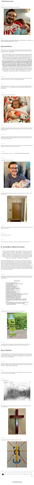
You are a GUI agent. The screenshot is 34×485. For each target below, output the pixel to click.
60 (24, 474)
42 (28, 472)
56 (18, 474)
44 (31, 472)
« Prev (2, 471)
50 (10, 474)
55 (17, 474)
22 (29, 471)
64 (30, 474)
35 (18, 472)
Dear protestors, (6, 46)
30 (11, 472)
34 (17, 472)
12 (15, 471)
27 (7, 472)
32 (14, 472)
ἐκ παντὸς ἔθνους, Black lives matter (13, 247)
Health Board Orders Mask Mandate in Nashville (21, 153)
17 (22, 471)
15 (19, 471)
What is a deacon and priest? (19, 79)
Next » (32, 475)
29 (10, 472)
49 (8, 474)
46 (4, 474)
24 (32, 471)
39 (24, 472)
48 (7, 474)
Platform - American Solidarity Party (11, 365)
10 (12, 471)
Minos (21, 482)
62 (27, 474)
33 (15, 472)
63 (28, 474)
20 (26, 471)
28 (8, 472)
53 (14, 474)
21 (28, 471)
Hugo (16, 482)
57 (20, 474)
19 (25, 471)
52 (13, 474)
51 (11, 474)
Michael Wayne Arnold (7, 1)
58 (21, 474)
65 (31, 474)
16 (21, 471)
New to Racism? (6, 350)
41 (27, 472)
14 (18, 471)
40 (25, 472)
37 (21, 472)
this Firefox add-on (20, 372)
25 (4, 472)
